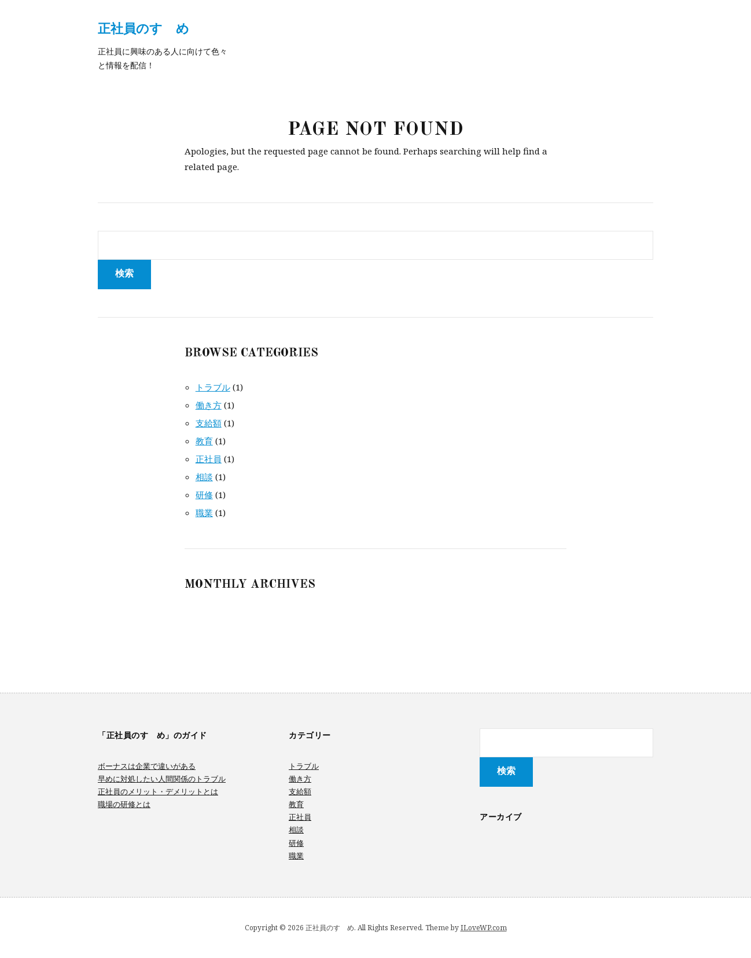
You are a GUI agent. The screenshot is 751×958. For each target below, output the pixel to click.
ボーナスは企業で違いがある (147, 766)
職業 (204, 512)
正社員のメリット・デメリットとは (158, 791)
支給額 (209, 423)
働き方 (209, 405)
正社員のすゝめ (143, 27)
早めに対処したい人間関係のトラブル (162, 778)
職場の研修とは (124, 804)
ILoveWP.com (484, 928)
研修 (204, 494)
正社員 (209, 459)
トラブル (213, 387)
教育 (204, 441)
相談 (204, 476)
